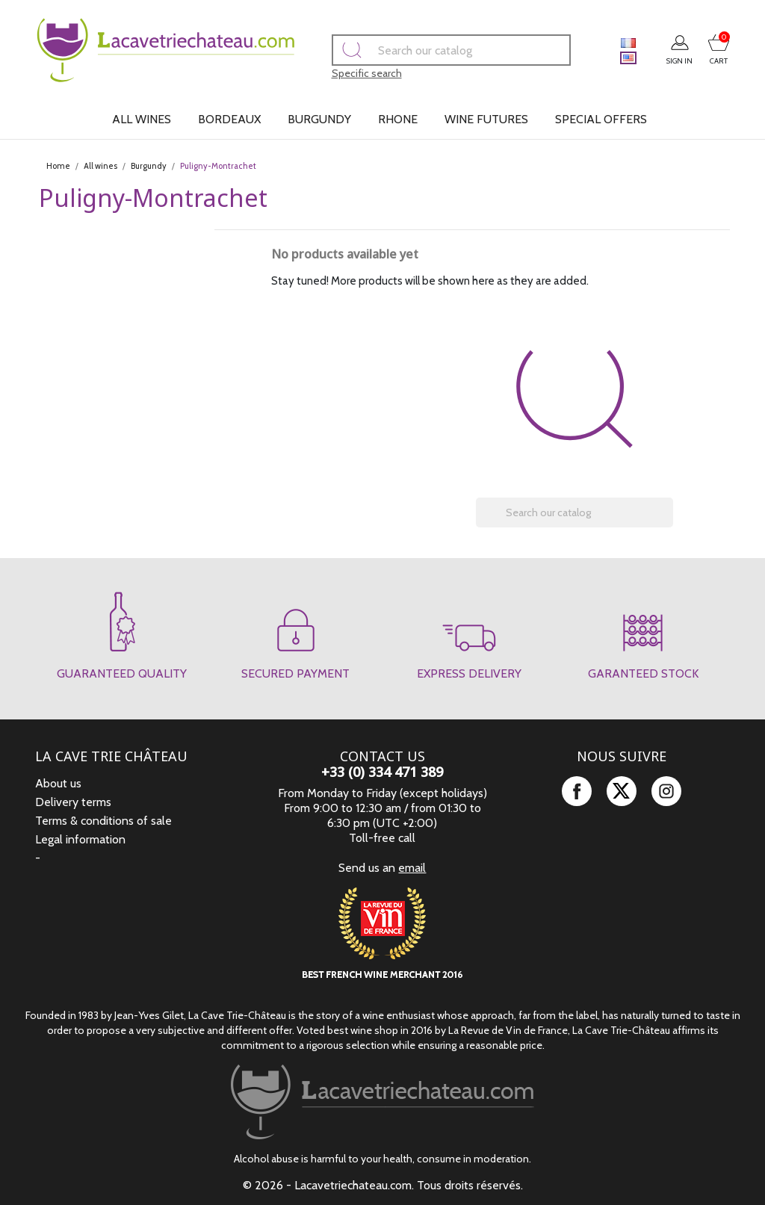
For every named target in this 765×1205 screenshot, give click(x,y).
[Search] (429, 50)
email (412, 868)
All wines (141, 119)
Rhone (398, 119)
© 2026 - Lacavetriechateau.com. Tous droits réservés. (383, 1185)
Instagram (666, 791)
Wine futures (486, 119)
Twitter (622, 791)
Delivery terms (73, 802)
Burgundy (319, 119)
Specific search (345, 73)
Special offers (601, 119)
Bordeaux (229, 119)
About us (58, 783)
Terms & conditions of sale (103, 821)
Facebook (577, 791)
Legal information (80, 839)
